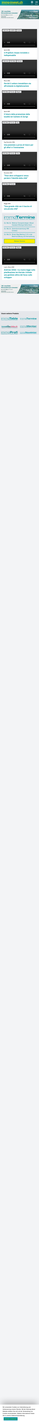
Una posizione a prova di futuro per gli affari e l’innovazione (18, 146)
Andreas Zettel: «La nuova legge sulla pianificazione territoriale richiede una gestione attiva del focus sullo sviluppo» (19, 274)
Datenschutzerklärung (17, 1415)
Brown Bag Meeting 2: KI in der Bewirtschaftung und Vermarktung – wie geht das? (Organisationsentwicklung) (23, 235)
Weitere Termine (19, 241)
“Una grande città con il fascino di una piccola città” (18, 207)
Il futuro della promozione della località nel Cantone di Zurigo (17, 115)
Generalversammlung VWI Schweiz (20, 230)
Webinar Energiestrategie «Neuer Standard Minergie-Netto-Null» (23, 224)
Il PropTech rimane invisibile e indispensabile (16, 54)
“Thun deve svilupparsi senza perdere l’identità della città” (16, 176)
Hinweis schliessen (11, 1419)
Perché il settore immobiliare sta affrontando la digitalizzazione (17, 84)
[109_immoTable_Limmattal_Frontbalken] (19, 14)
